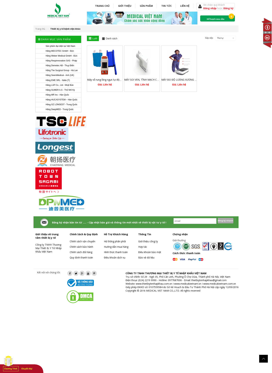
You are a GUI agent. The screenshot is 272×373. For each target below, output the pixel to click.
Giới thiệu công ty (148, 241)
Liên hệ (184, 5)
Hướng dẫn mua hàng (116, 246)
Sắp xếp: (209, 38)
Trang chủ (102, 5)
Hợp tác (142, 246)
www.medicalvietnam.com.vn (219, 283)
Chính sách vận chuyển (82, 241)
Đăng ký (228, 8)
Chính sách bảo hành (81, 246)
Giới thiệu (124, 5)
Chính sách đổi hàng (81, 252)
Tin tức (166, 5)
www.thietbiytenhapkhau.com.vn (154, 283)
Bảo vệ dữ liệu (146, 257)
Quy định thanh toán (81, 257)
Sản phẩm (146, 5)
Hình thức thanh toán (116, 252)
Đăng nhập (210, 8)
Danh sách (111, 38)
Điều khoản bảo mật (149, 252)
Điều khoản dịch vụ (114, 257)
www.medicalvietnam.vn (187, 283)
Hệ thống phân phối (115, 241)
